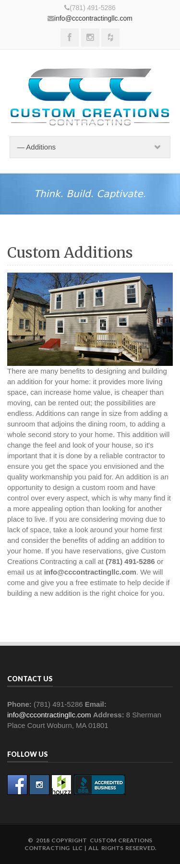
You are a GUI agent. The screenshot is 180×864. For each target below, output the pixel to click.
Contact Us (30, 679)
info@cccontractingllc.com (93, 18)
